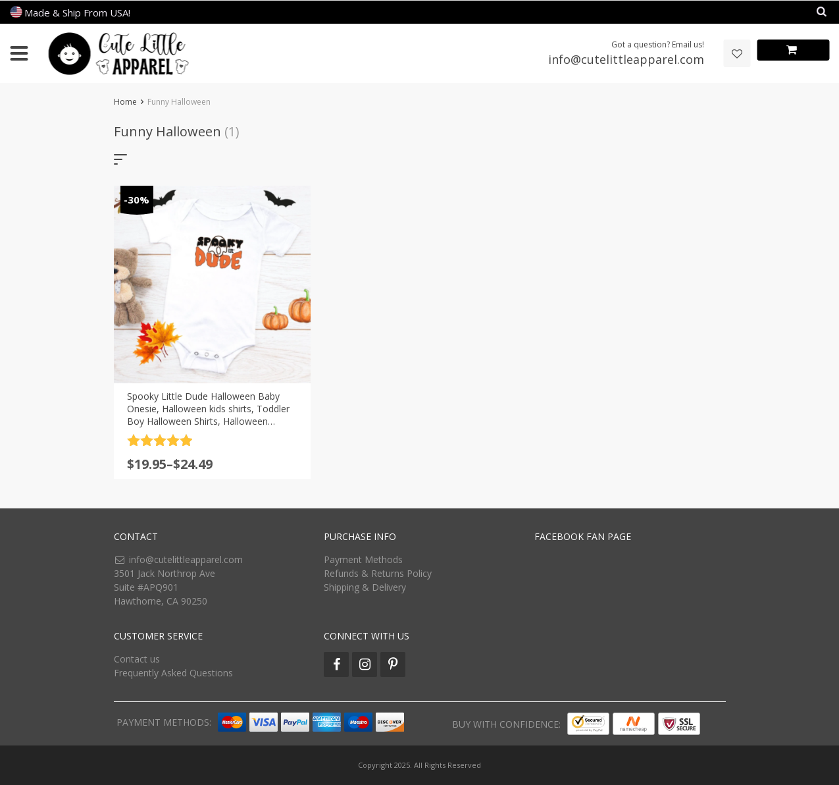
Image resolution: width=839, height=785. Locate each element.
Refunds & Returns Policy (378, 573)
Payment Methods (363, 559)
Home (125, 101)
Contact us (137, 659)
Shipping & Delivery (365, 587)
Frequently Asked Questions (173, 672)
